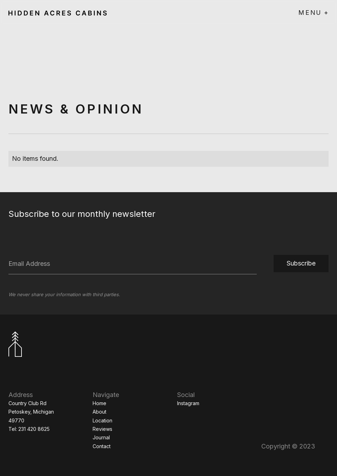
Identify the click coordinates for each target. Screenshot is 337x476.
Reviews (102, 429)
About (99, 412)
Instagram (188, 403)
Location (102, 420)
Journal (101, 437)
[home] (57, 12)
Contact (102, 446)
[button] (313, 13)
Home (99, 403)
